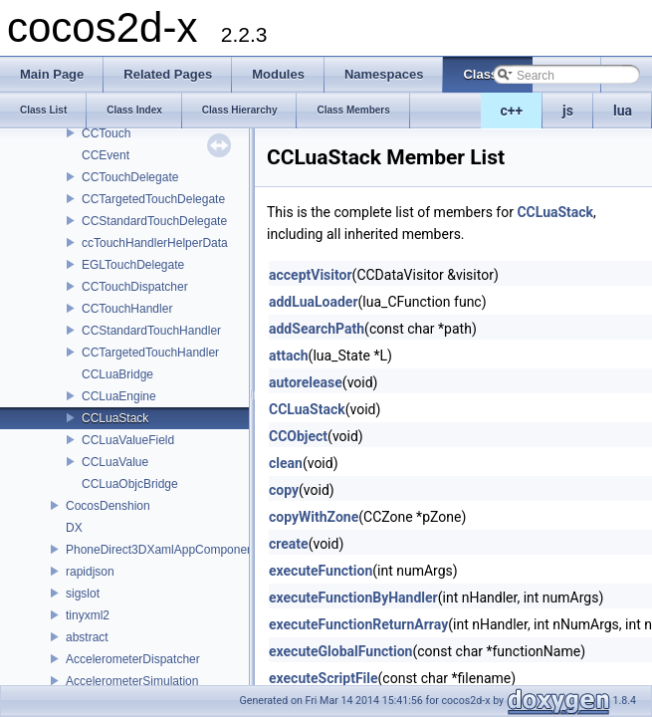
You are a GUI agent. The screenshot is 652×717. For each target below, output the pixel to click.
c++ (512, 111)
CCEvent (105, 155)
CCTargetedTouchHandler (150, 352)
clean (286, 463)
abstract (87, 637)
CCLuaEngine (119, 396)
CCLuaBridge (117, 374)
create (289, 544)
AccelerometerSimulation (132, 681)
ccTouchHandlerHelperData (155, 243)
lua (622, 111)
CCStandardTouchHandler (151, 331)
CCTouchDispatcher (135, 287)
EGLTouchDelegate (133, 265)
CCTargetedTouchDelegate (153, 199)
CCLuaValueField (128, 440)
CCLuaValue (115, 462)
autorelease (305, 382)
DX (74, 528)
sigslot (83, 593)
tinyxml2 (87, 615)
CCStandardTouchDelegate (154, 221)
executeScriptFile (323, 678)
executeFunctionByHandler (353, 597)
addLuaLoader (313, 302)
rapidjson (90, 572)
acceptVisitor (310, 275)
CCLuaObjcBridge (130, 484)
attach (289, 355)
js (567, 111)
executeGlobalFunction (340, 651)
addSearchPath (316, 329)
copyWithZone (313, 517)
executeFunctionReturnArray (358, 624)
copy (284, 490)
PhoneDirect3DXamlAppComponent (161, 550)
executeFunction (320, 571)
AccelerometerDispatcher (133, 659)
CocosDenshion (108, 506)
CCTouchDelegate (130, 177)
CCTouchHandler (127, 309)
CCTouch (106, 133)
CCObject (298, 436)
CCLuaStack (115, 418)
